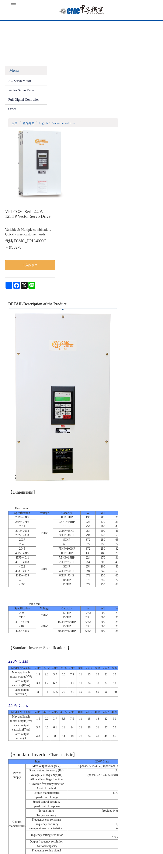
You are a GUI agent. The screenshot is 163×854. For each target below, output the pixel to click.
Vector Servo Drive (21, 91)
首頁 (54, 71)
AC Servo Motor (19, 82)
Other (12, 115)
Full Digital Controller (16, 103)
